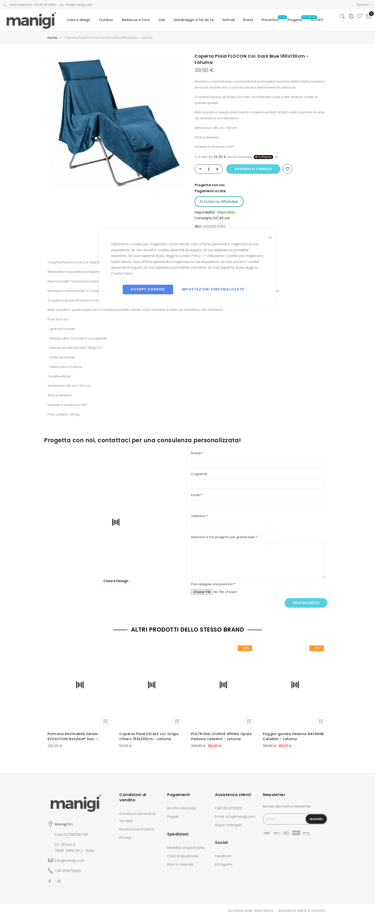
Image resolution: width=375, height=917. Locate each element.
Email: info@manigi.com (235, 816)
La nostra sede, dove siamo (251, 910)
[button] (364, 4)
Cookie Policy (190, 255)
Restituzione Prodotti (136, 829)
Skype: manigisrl (228, 825)
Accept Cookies (148, 289)
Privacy (125, 837)
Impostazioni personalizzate (213, 289)
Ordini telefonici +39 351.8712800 (30, 5)
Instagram (223, 864)
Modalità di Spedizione (185, 847)
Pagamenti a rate (210, 191)
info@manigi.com (76, 5)
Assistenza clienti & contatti (301, 910)
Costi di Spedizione (183, 856)
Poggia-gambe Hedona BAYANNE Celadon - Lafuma (293, 736)
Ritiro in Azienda (180, 864)
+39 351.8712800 (68, 870)
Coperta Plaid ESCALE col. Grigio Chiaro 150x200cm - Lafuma (149, 736)
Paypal (172, 816)
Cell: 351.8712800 (228, 808)
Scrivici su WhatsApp (219, 201)
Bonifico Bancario (181, 808)
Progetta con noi (210, 185)
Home (52, 37)
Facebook (223, 856)
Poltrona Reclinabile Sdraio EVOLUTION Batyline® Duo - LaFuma (73, 736)
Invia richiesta (306, 602)
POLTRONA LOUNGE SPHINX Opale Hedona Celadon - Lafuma (221, 736)
